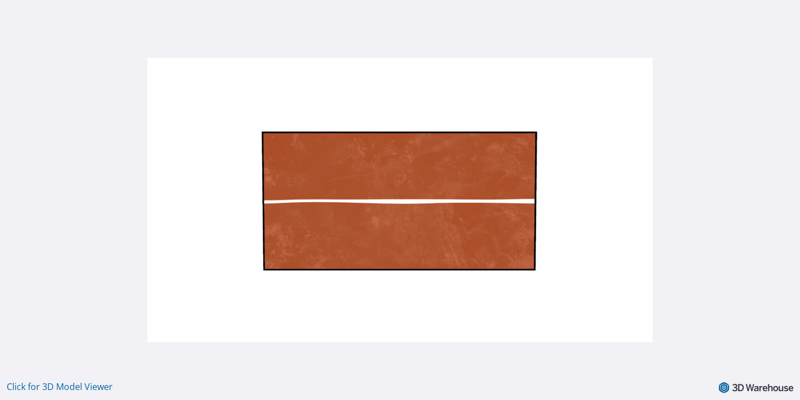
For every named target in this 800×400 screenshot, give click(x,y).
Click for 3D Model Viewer (60, 387)
